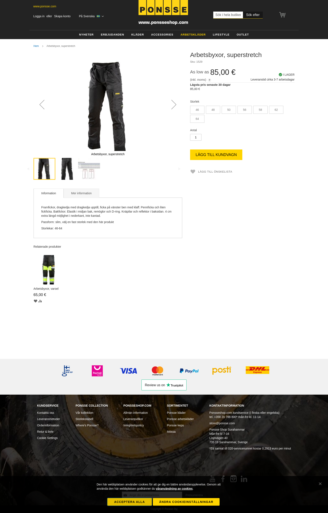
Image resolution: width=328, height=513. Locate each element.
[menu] (164, 34)
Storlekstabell (84, 419)
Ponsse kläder (176, 412)
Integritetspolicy (133, 425)
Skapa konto (62, 16)
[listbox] (242, 115)
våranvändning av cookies (174, 488)
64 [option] (197, 118)
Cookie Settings (47, 438)
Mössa (171, 431)
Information (48, 193)
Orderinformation (48, 425)
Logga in (39, 16)
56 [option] (244, 109)
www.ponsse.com (44, 6)
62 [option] (276, 109)
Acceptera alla (129, 502)
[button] (91, 16)
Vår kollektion (84, 412)
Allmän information (135, 412)
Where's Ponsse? (87, 425)
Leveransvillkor (133, 419)
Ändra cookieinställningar (186, 502)
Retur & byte (45, 431)
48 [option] (213, 109)
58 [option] (260, 109)
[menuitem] (86, 34)
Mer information (81, 193)
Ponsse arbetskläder (180, 419)
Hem (36, 46)
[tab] (48, 193)
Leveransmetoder (48, 419)
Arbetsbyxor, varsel (46, 288)
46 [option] (197, 109)
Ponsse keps (175, 425)
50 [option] (229, 109)
